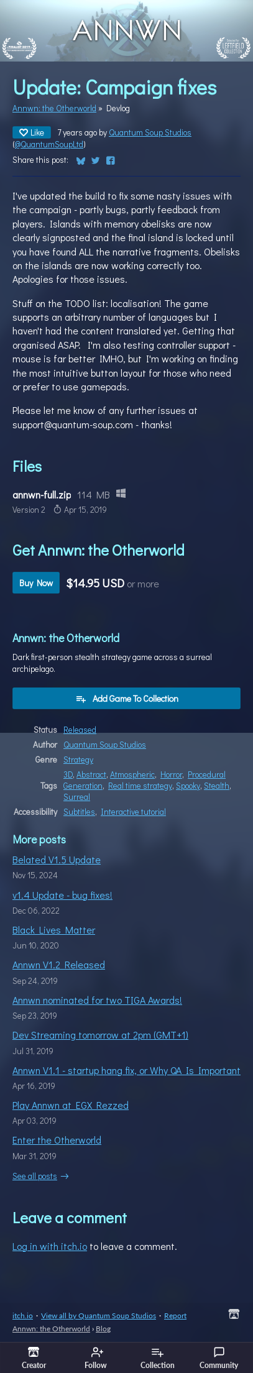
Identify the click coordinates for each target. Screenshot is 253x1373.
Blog (103, 1328)
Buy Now (36, 583)
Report (175, 1315)
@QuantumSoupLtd (49, 144)
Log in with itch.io (49, 1245)
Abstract (91, 774)
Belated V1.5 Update (56, 859)
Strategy (78, 759)
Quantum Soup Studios (150, 132)
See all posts (34, 1176)
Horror (171, 774)
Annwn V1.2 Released (58, 964)
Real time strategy (140, 785)
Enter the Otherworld (56, 1139)
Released (79, 729)
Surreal (76, 796)
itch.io (22, 1315)
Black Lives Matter (53, 929)
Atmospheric (132, 774)
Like (31, 132)
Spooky (188, 785)
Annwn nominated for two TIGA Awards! (97, 999)
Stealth (216, 785)
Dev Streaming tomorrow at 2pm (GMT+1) (100, 1034)
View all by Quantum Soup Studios (98, 1315)
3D (68, 774)
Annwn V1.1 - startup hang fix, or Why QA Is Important (126, 1070)
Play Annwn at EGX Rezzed (70, 1104)
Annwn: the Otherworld (54, 108)
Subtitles (79, 811)
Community (219, 1358)
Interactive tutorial (133, 811)
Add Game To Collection (126, 698)
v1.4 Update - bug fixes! (62, 894)
